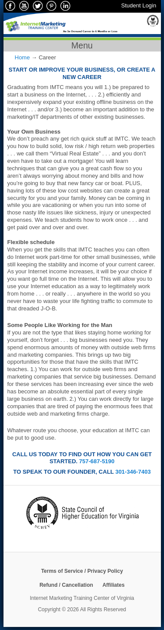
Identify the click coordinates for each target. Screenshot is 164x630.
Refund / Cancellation (66, 585)
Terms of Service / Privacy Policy (82, 571)
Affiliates (113, 585)
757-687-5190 (97, 461)
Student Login (138, 5)
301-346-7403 (133, 471)
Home (22, 57)
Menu (82, 45)
